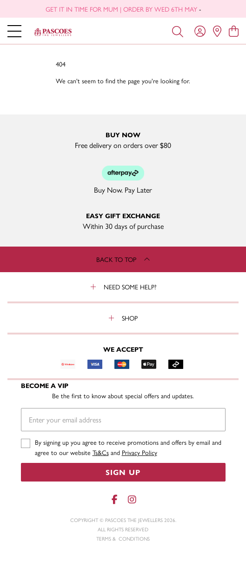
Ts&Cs (101, 452)
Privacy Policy (139, 452)
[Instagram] (131, 499)
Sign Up (123, 472)
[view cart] (234, 31)
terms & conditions (123, 538)
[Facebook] (114, 499)
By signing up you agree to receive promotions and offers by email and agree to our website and (128, 447)
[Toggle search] (178, 30)
